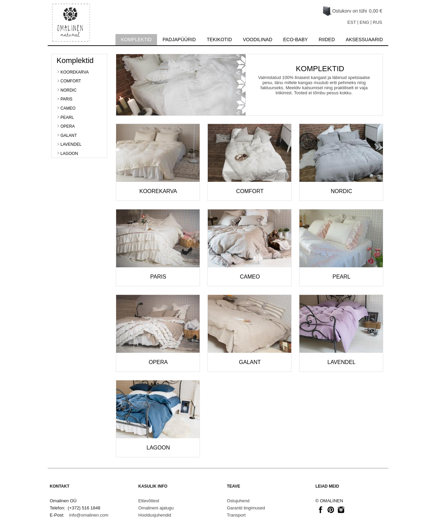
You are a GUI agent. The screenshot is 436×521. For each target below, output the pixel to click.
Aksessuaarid (364, 39)
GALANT (69, 135)
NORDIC (69, 90)
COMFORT (71, 81)
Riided (327, 39)
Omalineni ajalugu (156, 507)
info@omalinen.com (88, 515)
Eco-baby (295, 39)
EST (351, 22)
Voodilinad (257, 39)
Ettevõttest (148, 500)
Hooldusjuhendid (154, 515)
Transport (236, 515)
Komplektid (136, 39)
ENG (364, 22)
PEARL (67, 117)
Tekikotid (219, 39)
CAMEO (68, 108)
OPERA (68, 126)
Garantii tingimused (246, 507)
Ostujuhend (238, 500)
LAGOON (69, 153)
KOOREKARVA (75, 72)
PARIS (67, 99)
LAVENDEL (71, 144)
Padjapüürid (179, 39)
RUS (377, 22)
